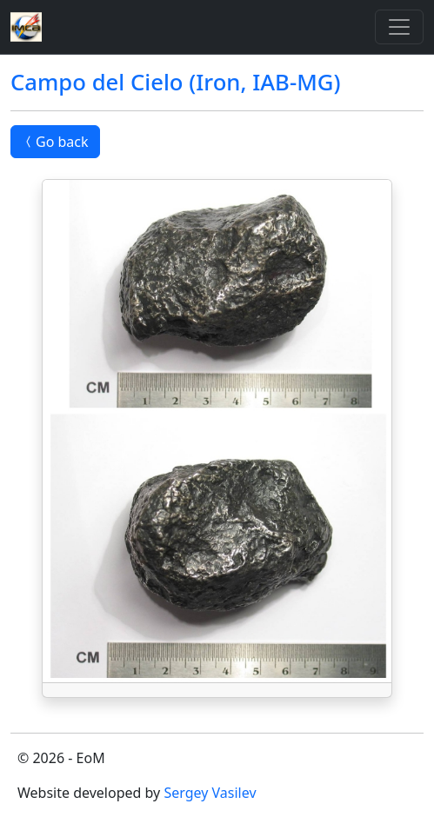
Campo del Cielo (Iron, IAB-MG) (175, 82)
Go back (55, 141)
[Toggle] (399, 27)
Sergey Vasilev (210, 792)
